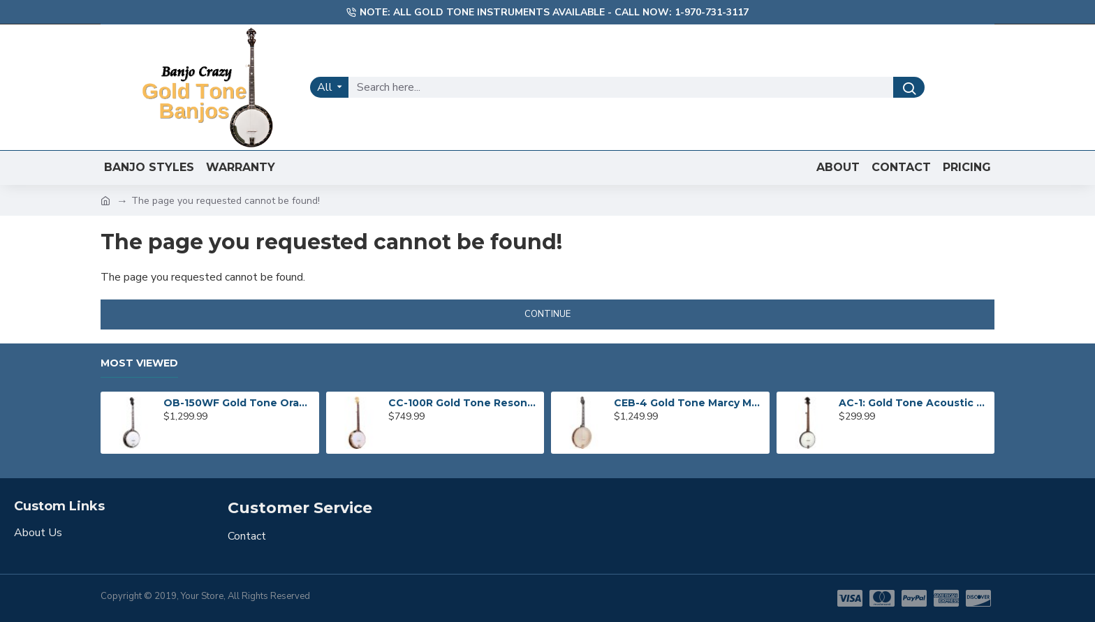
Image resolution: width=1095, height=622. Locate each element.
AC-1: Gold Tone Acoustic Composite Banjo (914, 403)
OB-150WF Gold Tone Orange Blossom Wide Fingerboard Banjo (238, 403)
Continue (547, 314)
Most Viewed (139, 363)
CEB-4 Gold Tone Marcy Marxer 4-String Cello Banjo (689, 403)
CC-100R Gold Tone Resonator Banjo (463, 403)
